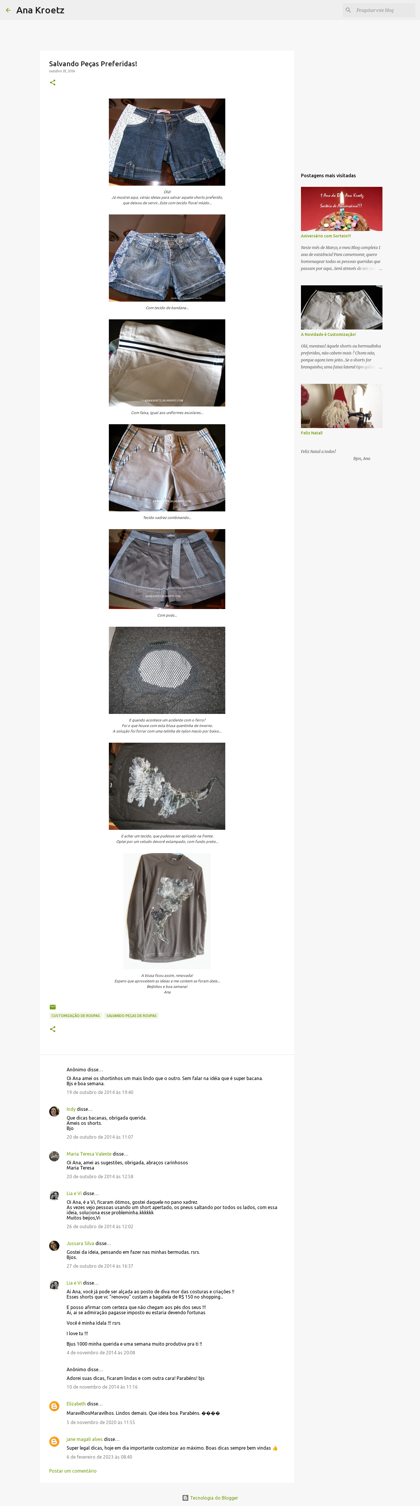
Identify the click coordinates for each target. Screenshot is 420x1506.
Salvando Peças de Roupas (132, 1016)
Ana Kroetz (40, 10)
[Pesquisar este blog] (384, 10)
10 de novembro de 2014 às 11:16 (102, 1386)
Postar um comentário (73, 1470)
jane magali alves (85, 1439)
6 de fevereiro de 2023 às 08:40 (99, 1457)
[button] (52, 83)
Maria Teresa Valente (89, 1153)
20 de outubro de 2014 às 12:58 (100, 1176)
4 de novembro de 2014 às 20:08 (101, 1352)
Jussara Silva (80, 1243)
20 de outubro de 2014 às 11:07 (100, 1137)
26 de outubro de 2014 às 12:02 (100, 1226)
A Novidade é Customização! (328, 334)
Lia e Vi (74, 1193)
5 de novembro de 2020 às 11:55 (101, 1422)
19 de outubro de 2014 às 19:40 (100, 1092)
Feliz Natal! (312, 433)
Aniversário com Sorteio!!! (326, 236)
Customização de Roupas (76, 1016)
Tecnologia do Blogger (210, 1497)
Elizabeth (76, 1403)
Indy (71, 1109)
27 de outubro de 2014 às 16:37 (100, 1266)
